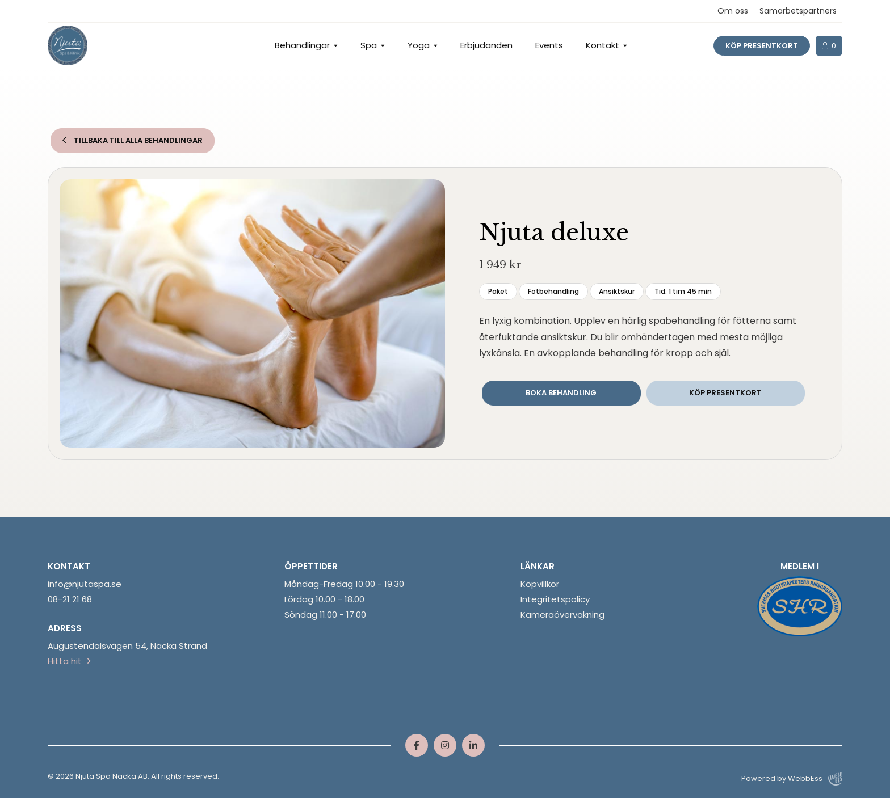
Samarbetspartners (798, 10)
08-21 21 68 (70, 599)
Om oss (732, 10)
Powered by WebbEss (791, 779)
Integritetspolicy (555, 599)
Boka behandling (561, 392)
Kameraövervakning (562, 614)
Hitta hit (65, 661)
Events (549, 45)
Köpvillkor (539, 584)
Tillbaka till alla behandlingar (132, 140)
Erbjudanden (486, 45)
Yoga (419, 45)
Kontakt (602, 45)
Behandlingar (302, 45)
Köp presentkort (761, 45)
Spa (368, 45)
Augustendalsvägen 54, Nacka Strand (127, 646)
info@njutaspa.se (84, 584)
